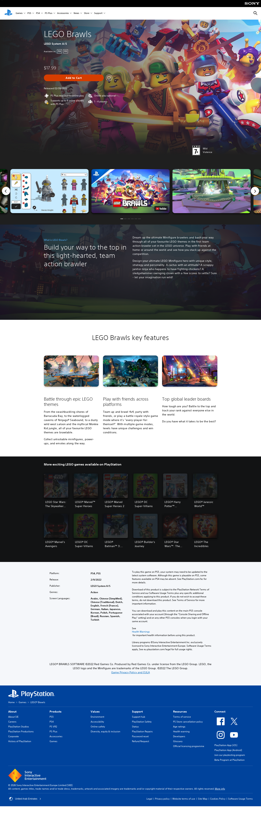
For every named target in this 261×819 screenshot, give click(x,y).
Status (135, 726)
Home (11, 702)
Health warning (181, 731)
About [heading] (12, 711)
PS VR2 (53, 726)
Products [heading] (55, 711)
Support (98, 13)
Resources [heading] (180, 711)
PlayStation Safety (142, 721)
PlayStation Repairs (142, 731)
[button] (130, 191)
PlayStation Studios (18, 726)
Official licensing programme (188, 746)
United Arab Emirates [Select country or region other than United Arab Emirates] (25, 799)
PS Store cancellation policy (188, 721)
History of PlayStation (19, 741)
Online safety (98, 726)
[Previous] (6, 191)
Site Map (202, 798)
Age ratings (179, 726)
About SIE (13, 716)
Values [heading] (95, 711)
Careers (12, 721)
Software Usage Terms (240, 798)
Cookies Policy (217, 798)
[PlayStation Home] (8, 13)
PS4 (38, 13)
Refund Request (140, 741)
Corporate (13, 736)
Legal (149, 798)
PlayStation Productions (21, 731)
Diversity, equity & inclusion (105, 731)
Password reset (140, 736)
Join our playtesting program (229, 755)
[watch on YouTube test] (161, 208)
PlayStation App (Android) (228, 750)
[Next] (255, 191)
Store (86, 13)
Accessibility (97, 721)
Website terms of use (183, 798)
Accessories (63, 13)
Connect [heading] (219, 711)
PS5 (29, 13)
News (76, 13)
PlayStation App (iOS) (225, 745)
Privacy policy (162, 798)
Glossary (177, 741)
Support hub (138, 716)
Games (19, 13)
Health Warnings (141, 631)
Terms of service (182, 716)
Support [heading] (137, 711)
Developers (179, 736)
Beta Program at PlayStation (229, 760)
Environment (97, 716)
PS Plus (48, 13)
